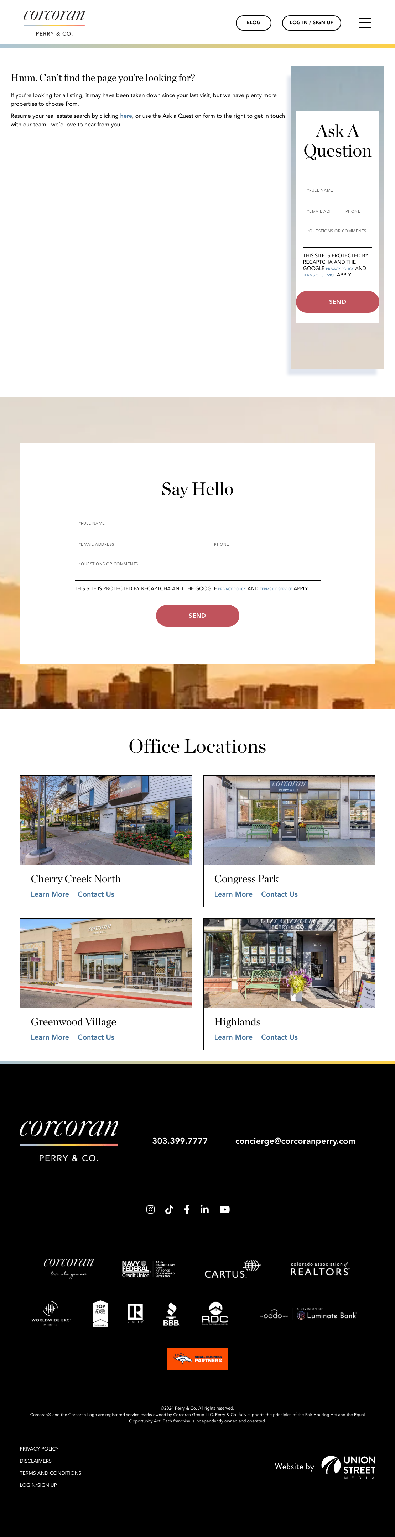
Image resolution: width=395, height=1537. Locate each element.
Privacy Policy (340, 268)
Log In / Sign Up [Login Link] (312, 23)
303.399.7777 (180, 1141)
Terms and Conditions (50, 1473)
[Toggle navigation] (365, 23)
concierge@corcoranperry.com (295, 1141)
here (126, 116)
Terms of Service (319, 275)
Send (337, 302)
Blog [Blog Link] (253, 23)
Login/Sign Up (38, 1485)
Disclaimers (36, 1461)
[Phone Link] (223, 23)
